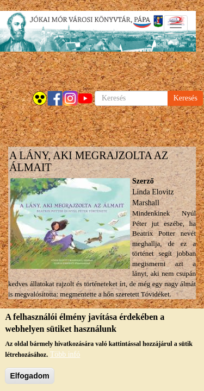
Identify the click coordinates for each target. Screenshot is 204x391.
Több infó (65, 356)
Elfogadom (29, 377)
